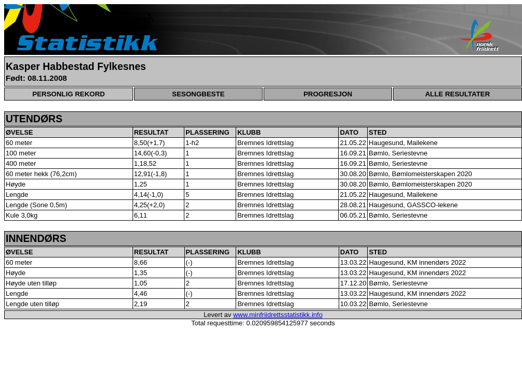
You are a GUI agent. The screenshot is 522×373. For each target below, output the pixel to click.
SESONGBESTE (198, 94)
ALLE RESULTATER (457, 94)
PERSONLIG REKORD (69, 94)
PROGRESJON (327, 94)
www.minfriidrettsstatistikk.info (278, 315)
